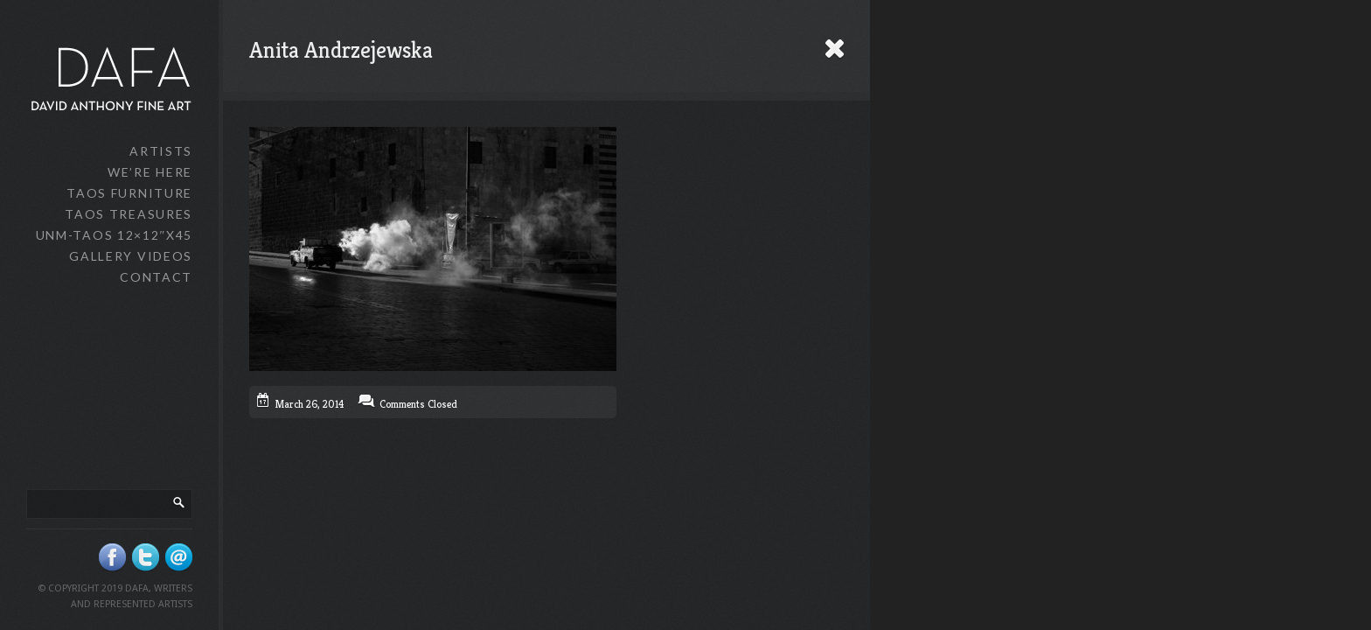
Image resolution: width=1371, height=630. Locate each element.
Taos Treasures (128, 213)
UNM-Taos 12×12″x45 (114, 235)
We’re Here (150, 171)
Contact (156, 277)
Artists (160, 151)
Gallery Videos (130, 255)
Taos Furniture (129, 193)
